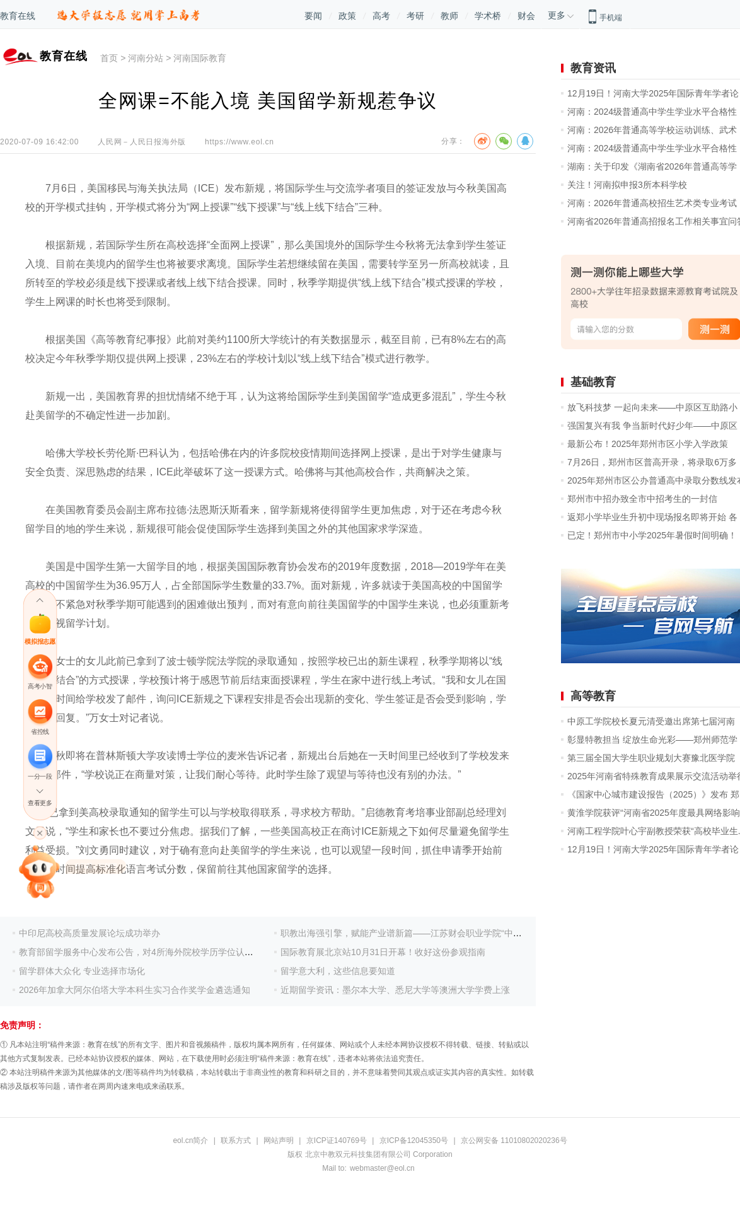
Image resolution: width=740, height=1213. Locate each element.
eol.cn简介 (190, 1140)
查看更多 (40, 802)
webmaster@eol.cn (382, 1168)
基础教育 (593, 382)
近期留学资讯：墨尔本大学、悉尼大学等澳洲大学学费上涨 (395, 990)
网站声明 (278, 1140)
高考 (381, 16)
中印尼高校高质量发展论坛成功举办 (89, 933)
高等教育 (593, 696)
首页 (109, 58)
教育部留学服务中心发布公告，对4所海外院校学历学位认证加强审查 (154, 952)
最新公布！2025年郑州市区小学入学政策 (647, 444)
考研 (415, 16)
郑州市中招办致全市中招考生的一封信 (642, 499)
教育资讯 (593, 68)
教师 (449, 16)
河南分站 (145, 58)
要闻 (313, 16)
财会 (526, 16)
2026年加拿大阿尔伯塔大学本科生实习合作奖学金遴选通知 (134, 990)
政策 (347, 16)
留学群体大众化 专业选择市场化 (82, 971)
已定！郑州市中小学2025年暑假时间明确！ (652, 535)
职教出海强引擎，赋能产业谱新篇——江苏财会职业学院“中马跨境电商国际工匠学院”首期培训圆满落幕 (481, 933)
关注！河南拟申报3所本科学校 (627, 185)
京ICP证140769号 (336, 1140)
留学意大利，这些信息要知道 (337, 971)
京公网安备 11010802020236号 (514, 1140)
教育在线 (17, 16)
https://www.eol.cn (239, 141)
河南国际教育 (199, 58)
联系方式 (236, 1140)
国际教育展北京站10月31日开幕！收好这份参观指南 (382, 952)
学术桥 (488, 16)
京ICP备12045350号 (413, 1140)
